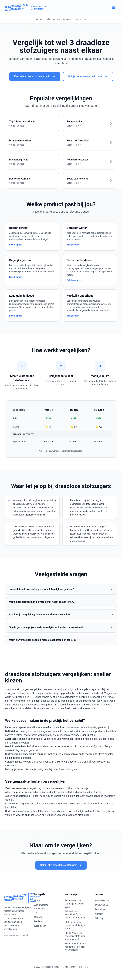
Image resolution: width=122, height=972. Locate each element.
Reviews (38, 917)
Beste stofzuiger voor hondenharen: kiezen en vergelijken (75, 946)
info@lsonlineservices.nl (16, 935)
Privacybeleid (101, 905)
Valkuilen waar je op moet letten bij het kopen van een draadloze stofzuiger (47, 814)
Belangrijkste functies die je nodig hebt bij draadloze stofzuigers (41, 769)
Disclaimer (100, 909)
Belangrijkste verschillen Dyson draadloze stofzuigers (75, 914)
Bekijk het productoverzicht (80, 708)
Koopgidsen (40, 926)
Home (39, 19)
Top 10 (37, 912)
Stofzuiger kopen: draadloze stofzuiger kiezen (75, 925)
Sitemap (99, 918)
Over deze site (102, 900)
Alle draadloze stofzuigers (59, 19)
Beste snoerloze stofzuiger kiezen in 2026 (74, 903)
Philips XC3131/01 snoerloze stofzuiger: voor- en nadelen (75, 936)
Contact (99, 914)
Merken (38, 921)
